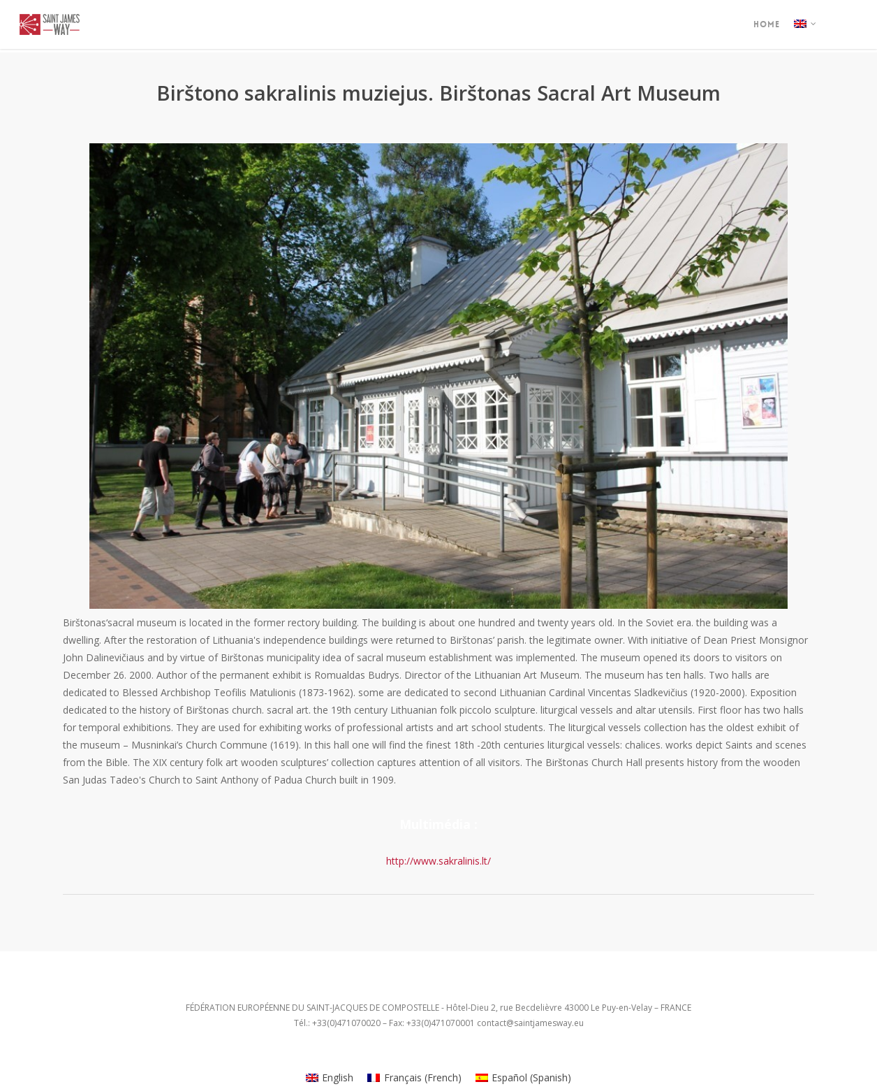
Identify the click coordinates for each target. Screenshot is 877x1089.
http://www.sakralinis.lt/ (438, 860)
